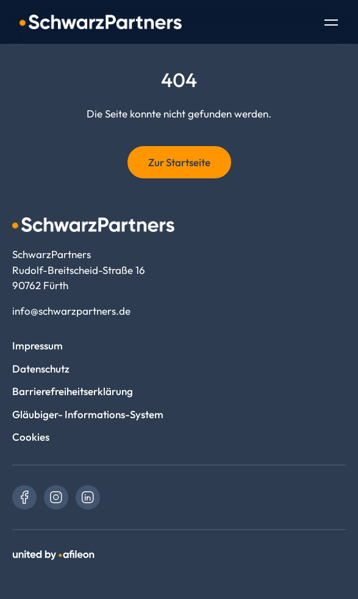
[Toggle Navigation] (331, 24)
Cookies (30, 436)
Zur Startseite (179, 162)
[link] (24, 497)
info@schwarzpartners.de (71, 310)
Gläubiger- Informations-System (87, 414)
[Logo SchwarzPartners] (101, 22)
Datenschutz (41, 368)
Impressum (37, 345)
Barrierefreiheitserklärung (72, 391)
